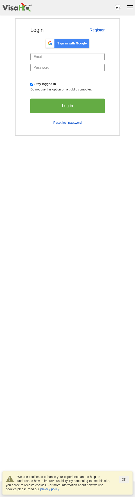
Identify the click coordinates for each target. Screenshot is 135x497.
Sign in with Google (72, 43)
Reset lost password (67, 122)
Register (97, 30)
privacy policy (49, 489)
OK (124, 479)
